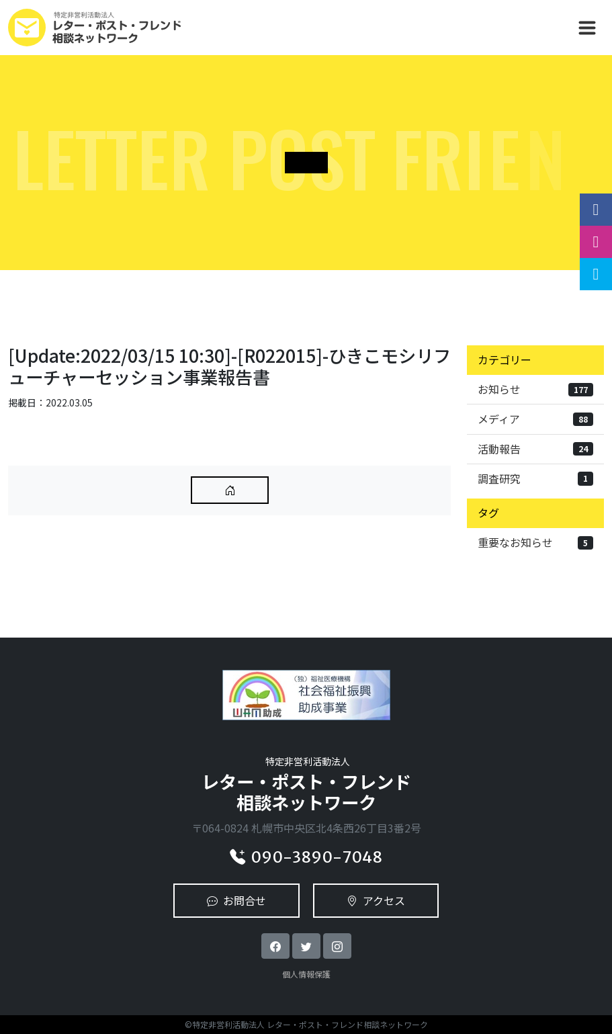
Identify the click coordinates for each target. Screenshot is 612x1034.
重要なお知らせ (535, 542)
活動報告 (535, 449)
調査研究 (535, 478)
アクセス (376, 900)
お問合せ (236, 900)
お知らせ (535, 389)
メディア (535, 419)
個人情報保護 (306, 974)
